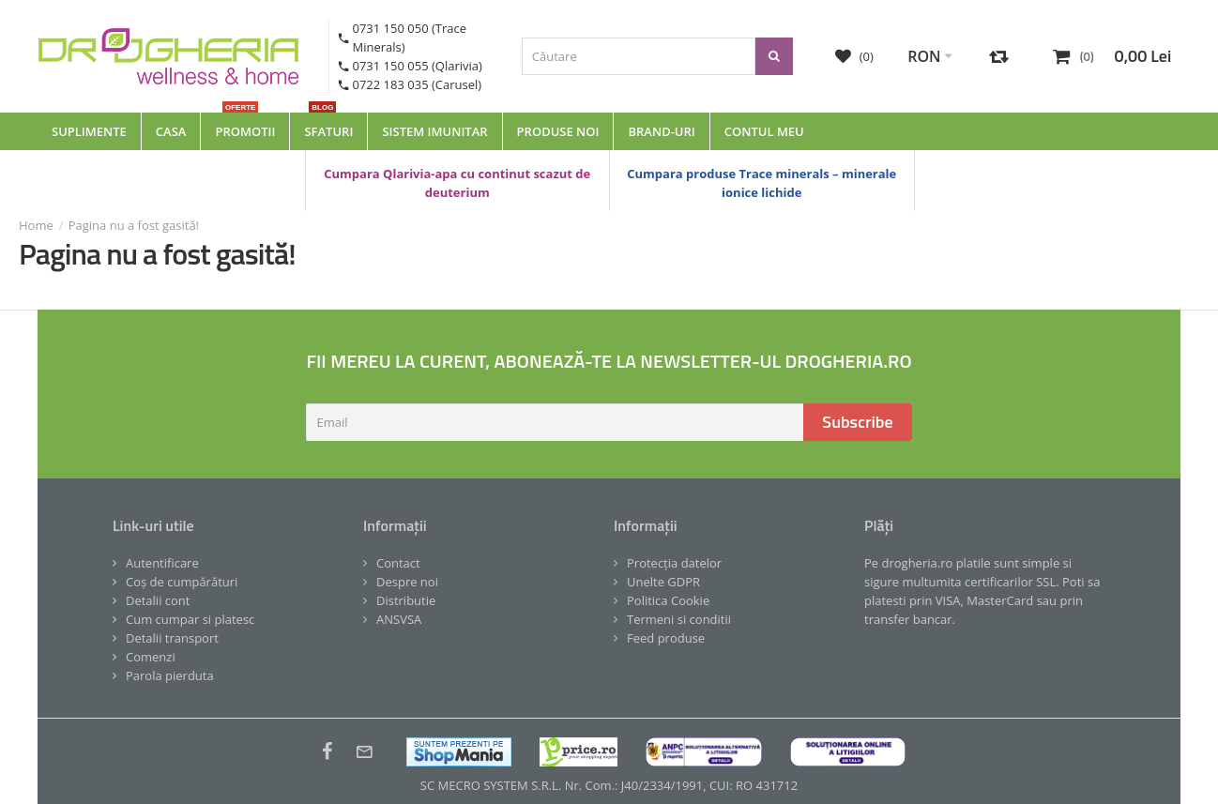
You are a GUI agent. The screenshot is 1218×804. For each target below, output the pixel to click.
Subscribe (857, 421)
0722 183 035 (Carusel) (417, 84)
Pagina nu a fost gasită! (134, 225)
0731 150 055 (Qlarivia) (417, 65)
